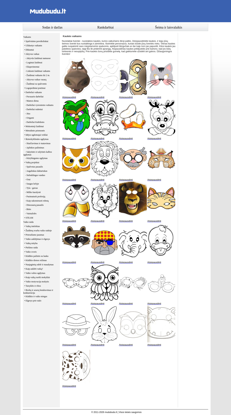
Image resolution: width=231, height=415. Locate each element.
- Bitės (28, 209)
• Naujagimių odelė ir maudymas (39, 264)
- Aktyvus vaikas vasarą (35, 79)
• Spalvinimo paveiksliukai (36, 41)
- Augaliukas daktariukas (36, 171)
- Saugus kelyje (32, 183)
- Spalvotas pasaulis (34, 166)
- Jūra (27, 113)
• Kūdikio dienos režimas (35, 260)
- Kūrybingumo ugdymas (36, 158)
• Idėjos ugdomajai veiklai (36, 135)
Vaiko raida (28, 222)
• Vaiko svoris (30, 252)
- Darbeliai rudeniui (34, 109)
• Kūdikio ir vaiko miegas (35, 296)
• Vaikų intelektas (32, 226)
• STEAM (28, 217)
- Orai (27, 179)
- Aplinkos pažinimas (34, 147)
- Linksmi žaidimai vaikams (37, 71)
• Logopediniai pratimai (34, 88)
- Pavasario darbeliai (34, 96)
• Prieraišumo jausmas (34, 234)
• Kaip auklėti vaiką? (33, 269)
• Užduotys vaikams (33, 45)
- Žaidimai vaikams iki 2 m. (37, 75)
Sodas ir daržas (52, 27)
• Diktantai (29, 49)
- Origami (29, 118)
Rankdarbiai (105, 27)
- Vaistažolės (31, 213)
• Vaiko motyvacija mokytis (36, 281)
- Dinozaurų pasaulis (34, 205)
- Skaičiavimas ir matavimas (37, 143)
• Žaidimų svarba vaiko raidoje (38, 230)
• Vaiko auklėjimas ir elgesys (37, 239)
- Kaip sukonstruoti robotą (37, 200)
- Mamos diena (32, 101)
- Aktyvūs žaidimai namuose (38, 58)
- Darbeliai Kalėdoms (34, 122)
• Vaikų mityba (30, 243)
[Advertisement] (140, 11)
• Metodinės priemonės (34, 130)
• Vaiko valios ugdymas (34, 273)
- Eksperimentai (32, 66)
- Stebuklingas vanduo (35, 175)
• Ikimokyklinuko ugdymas (36, 139)
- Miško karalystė (33, 192)
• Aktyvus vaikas (31, 54)
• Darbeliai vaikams (33, 92)
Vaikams (27, 37)
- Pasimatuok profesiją (35, 196)
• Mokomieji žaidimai (34, 126)
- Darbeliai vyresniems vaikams (39, 105)
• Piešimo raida (31, 247)
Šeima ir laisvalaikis (168, 27)
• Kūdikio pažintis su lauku (36, 256)
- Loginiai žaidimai (33, 62)
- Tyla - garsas (31, 188)
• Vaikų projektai (31, 162)
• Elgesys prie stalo (32, 300)
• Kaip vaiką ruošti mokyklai (37, 277)
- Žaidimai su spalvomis (36, 84)
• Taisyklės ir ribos (32, 286)
